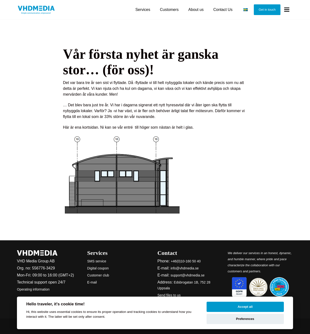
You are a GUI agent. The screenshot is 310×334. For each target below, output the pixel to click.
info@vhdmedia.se (184, 268)
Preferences (245, 319)
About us (196, 10)
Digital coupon (98, 268)
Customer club (98, 275)
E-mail (92, 282)
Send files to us (169, 295)
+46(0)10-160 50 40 (186, 261)
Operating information (33, 289)
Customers (169, 10)
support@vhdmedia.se (187, 275)
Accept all (245, 307)
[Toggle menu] (286, 10)
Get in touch (267, 9)
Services (142, 10)
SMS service (96, 261)
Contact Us (222, 10)
